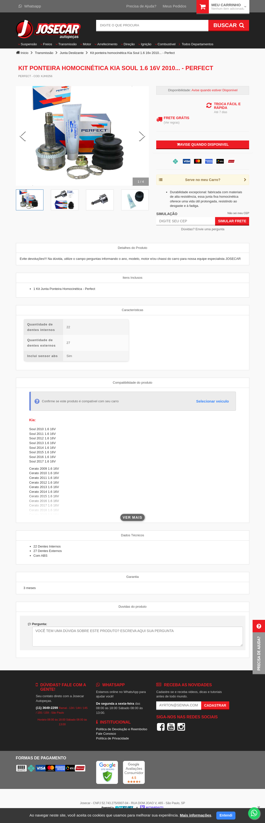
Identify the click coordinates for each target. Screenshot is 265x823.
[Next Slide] (142, 136)
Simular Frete (232, 221)
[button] (259, 647)
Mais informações (195, 815)
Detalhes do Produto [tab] (132, 248)
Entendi (226, 815)
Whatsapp (30, 6)
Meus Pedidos (174, 6)
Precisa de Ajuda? (141, 6)
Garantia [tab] (132, 577)
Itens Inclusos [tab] (133, 277)
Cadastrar (215, 705)
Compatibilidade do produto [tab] (132, 382)
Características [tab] (132, 310)
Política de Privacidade (112, 738)
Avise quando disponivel (203, 144)
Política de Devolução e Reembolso (121, 729)
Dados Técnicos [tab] (132, 535)
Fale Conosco (106, 733)
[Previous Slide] (22, 136)
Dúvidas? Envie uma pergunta (202, 229)
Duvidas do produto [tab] (132, 606)
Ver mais (132, 517)
